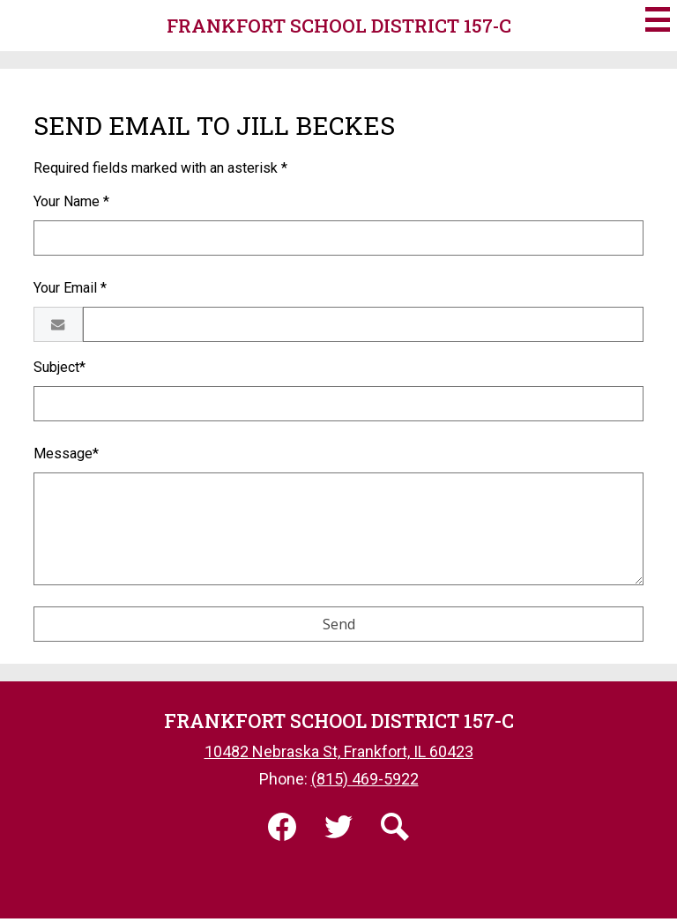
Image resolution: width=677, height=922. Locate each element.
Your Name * (71, 201)
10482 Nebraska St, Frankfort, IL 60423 (339, 751)
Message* (66, 453)
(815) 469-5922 (365, 779)
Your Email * (70, 287)
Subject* (59, 367)
